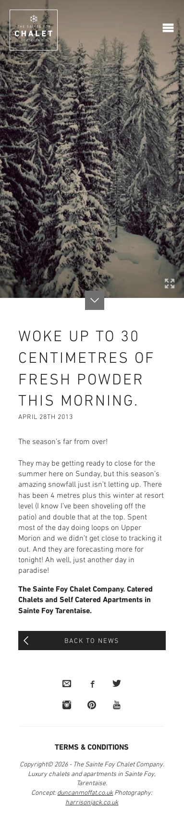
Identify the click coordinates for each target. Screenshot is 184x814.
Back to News (91, 641)
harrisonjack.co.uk (91, 803)
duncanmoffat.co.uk (85, 793)
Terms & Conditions (92, 747)
